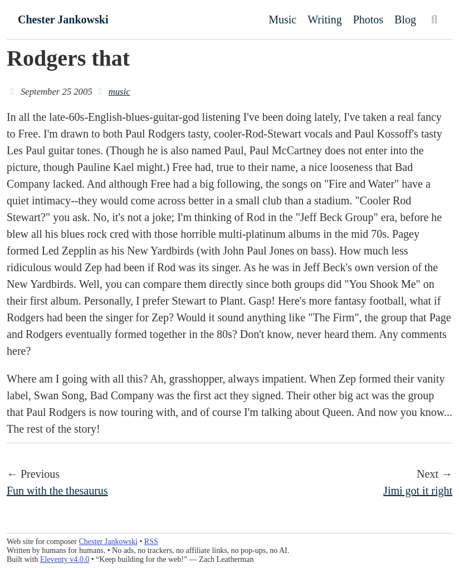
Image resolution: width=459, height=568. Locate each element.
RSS (151, 541)
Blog (405, 19)
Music (282, 19)
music (119, 91)
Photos (368, 19)
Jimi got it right (417, 490)
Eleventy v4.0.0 (64, 559)
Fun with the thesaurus (57, 490)
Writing (324, 19)
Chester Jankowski (63, 19)
